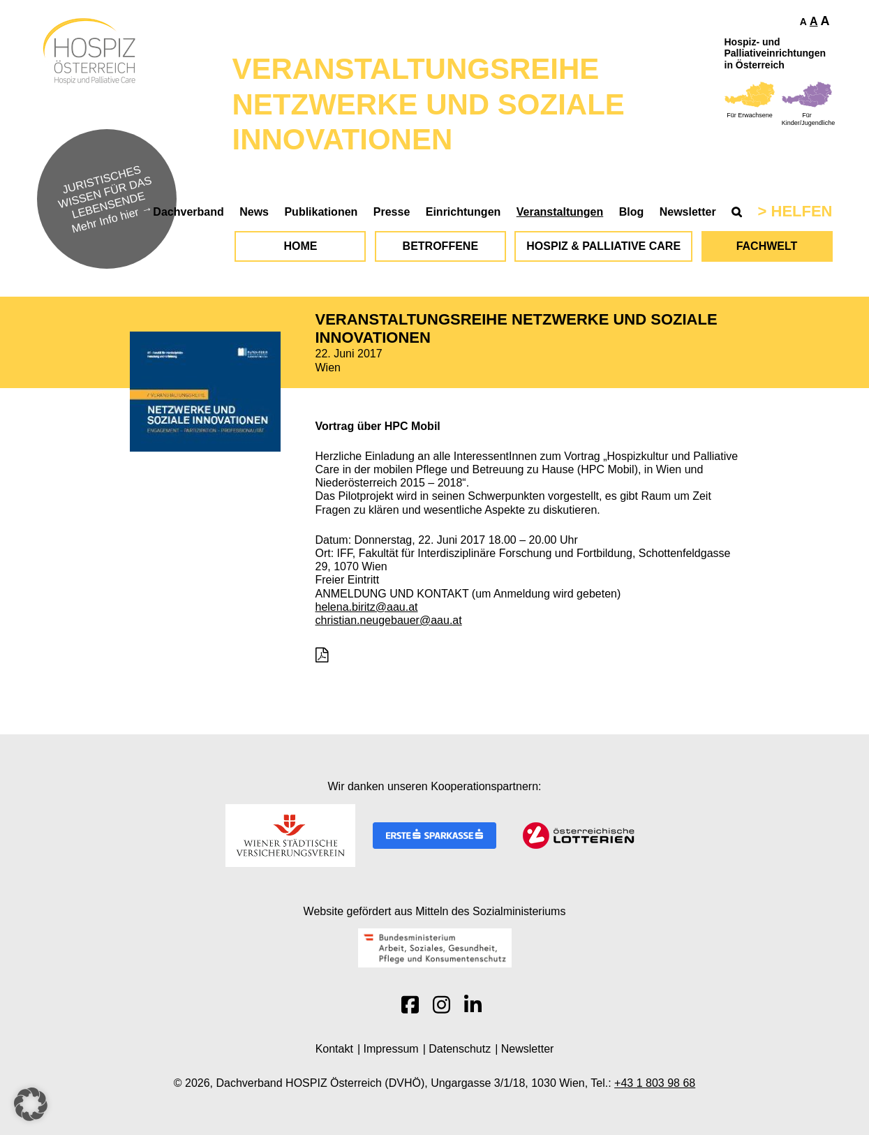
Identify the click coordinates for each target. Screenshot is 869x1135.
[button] (30, 1104)
